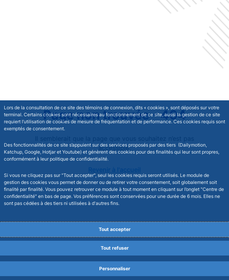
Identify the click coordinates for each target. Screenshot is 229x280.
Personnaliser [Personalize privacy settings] (114, 268)
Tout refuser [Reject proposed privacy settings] (115, 248)
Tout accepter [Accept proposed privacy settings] (115, 229)
